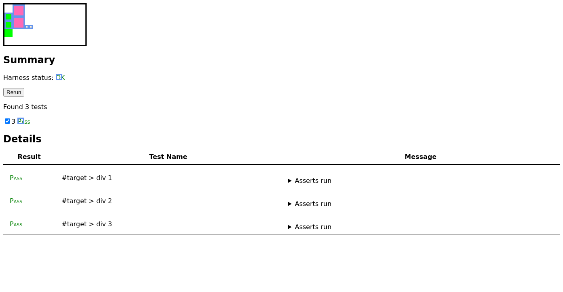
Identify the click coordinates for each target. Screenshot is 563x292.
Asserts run (313, 181)
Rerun (13, 92)
